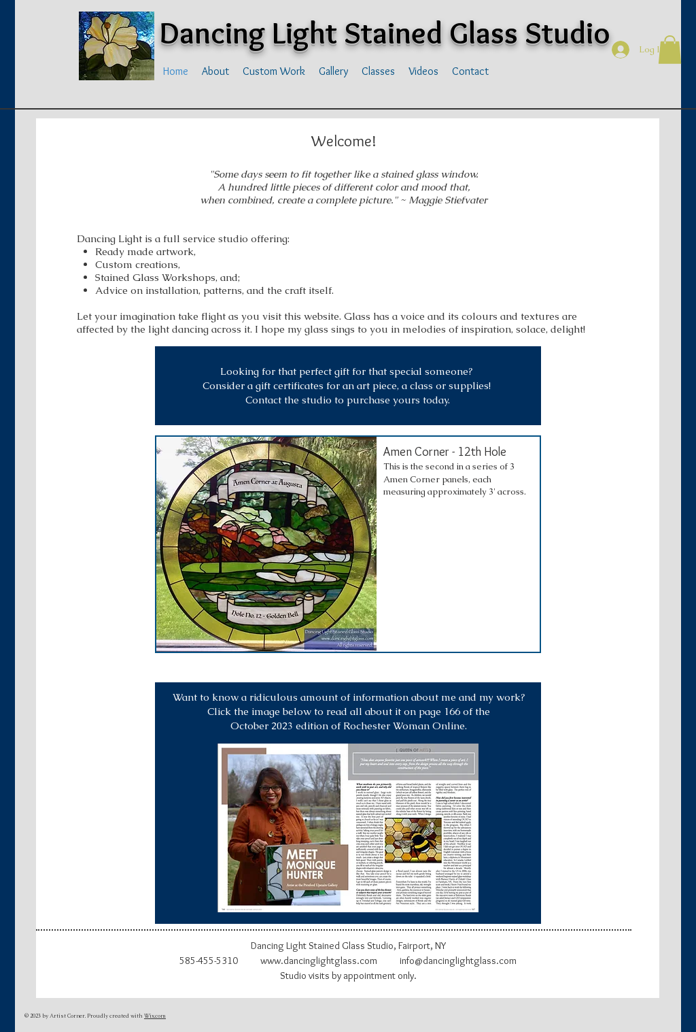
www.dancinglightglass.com (318, 960)
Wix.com (155, 1015)
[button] (670, 49)
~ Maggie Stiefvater (442, 199)
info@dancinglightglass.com (458, 960)
